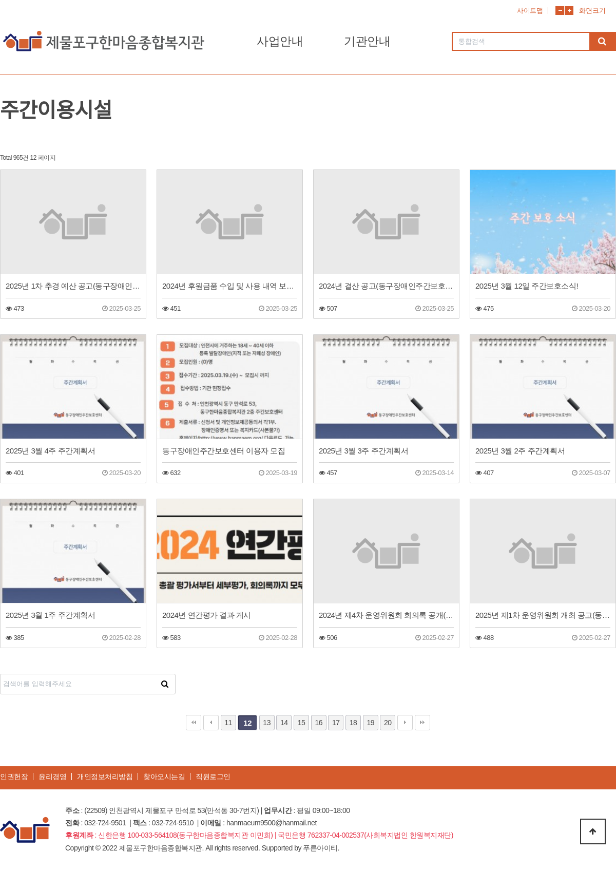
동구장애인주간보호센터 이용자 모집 (223, 450)
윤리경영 (52, 776)
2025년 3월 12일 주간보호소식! (526, 285)
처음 (193, 722)
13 (267, 722)
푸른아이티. (321, 848)
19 (370, 722)
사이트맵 (530, 10)
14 (284, 722)
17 (336, 722)
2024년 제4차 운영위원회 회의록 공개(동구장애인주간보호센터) (386, 615)
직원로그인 (213, 776)
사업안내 (280, 41)
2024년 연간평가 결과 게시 (206, 615)
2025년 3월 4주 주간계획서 (50, 450)
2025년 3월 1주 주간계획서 (50, 615)
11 (228, 722)
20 (388, 722)
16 (318, 722)
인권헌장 (14, 776)
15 (301, 722)
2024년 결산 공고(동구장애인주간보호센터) (386, 285)
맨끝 (422, 722)
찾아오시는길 (164, 776)
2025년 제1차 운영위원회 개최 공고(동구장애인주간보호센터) (542, 615)
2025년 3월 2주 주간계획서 (520, 450)
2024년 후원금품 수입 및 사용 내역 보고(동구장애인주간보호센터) (229, 285)
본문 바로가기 (0, 0)
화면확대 (569, 10)
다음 (405, 722)
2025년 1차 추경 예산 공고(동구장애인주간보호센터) (73, 285)
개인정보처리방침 (104, 776)
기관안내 (367, 41)
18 (353, 722)
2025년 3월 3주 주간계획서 (363, 450)
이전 (211, 722)
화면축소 (559, 10)
